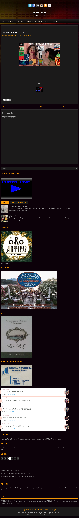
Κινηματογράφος (41, 439)
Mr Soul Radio (40, 12)
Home (3, 21)
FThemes (25, 512)
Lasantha (40, 512)
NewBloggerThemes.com (30, 514)
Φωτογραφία (58, 439)
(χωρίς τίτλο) (13, 216)
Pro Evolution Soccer (7, 503)
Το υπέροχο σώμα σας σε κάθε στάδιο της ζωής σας (16, 473)
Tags (12, 202)
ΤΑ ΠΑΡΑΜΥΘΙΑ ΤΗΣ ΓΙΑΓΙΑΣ (18, 206)
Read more (11, 394)
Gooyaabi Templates (50, 514)
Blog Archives (22, 202)
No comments (27, 35)
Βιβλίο (16, 439)
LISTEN (55, 21)
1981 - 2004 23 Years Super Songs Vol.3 (16, 400)
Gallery (3, 439)
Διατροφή (29, 501)
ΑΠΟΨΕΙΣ (11, 20)
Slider (15, 503)
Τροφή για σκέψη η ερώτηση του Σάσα (14, 417)
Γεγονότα (21, 439)
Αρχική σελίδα (38, 107)
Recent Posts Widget (73, 388)
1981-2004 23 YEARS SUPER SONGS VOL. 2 (16, 408)
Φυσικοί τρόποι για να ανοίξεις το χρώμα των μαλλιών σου (18, 476)
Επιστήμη (33, 439)
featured (67, 501)
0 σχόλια (4, 394)
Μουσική (50, 439)
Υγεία (57, 501)
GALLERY (30, 20)
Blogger (54, 510)
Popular (5, 202)
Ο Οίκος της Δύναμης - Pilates (10, 470)
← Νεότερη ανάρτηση (8, 107)
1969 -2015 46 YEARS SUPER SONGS (14, 391)
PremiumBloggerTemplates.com (52, 512)
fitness (72, 501)
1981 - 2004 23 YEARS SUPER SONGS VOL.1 (16, 426)
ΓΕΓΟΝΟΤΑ (38, 21)
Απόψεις (9, 439)
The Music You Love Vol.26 (13, 32)
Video (18, 503)
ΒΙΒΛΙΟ (48, 20)
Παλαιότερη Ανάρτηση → (70, 107)
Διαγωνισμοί (27, 439)
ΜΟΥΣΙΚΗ (21, 20)
